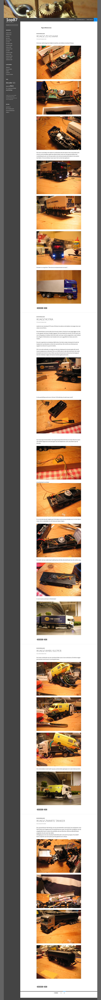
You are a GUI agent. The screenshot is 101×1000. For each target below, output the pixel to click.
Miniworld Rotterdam (10, 110)
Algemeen (8, 67)
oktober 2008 (8, 54)
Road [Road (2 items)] (15, 88)
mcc (46, 308)
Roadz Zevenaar (47, 36)
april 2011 (8, 38)
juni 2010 (8, 41)
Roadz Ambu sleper (49, 650)
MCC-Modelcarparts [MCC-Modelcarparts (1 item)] (9, 88)
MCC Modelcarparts (10, 108)
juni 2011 (8, 36)
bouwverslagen (80, 19)
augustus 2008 (9, 57)
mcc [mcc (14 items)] (12, 85)
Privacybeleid (90, 19)
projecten (71, 19)
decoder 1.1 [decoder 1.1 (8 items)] (10, 83)
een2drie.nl (8, 107)
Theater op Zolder (9, 74)
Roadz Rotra (45, 319)
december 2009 (9, 43)
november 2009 (9, 45)
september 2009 (9, 48)
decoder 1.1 (40, 308)
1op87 (12, 19)
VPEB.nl (7, 112)
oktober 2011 (8, 34)
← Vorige (55, 993)
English (7, 70)
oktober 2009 (8, 47)
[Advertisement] (12, 139)
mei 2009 (8, 50)
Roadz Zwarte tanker (51, 820)
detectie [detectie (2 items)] (8, 86)
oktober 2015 (8, 32)
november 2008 (9, 52)
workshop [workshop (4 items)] (9, 90)
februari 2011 (8, 40)
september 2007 (9, 59)
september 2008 (9, 56)
